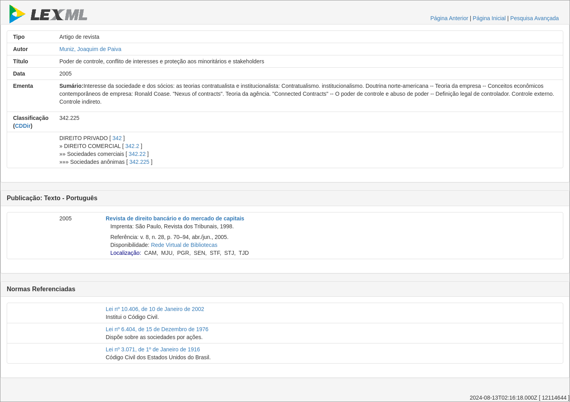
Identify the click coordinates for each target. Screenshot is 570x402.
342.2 (132, 146)
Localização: (125, 253)
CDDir (23, 126)
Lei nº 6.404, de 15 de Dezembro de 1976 (157, 329)
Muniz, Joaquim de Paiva (90, 49)
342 (117, 138)
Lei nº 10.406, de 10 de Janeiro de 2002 (155, 309)
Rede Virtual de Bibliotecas (184, 245)
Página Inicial (489, 18)
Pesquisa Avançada (534, 18)
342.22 (137, 154)
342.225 (139, 162)
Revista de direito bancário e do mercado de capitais (175, 218)
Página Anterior (449, 18)
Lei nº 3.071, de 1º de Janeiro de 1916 (153, 349)
